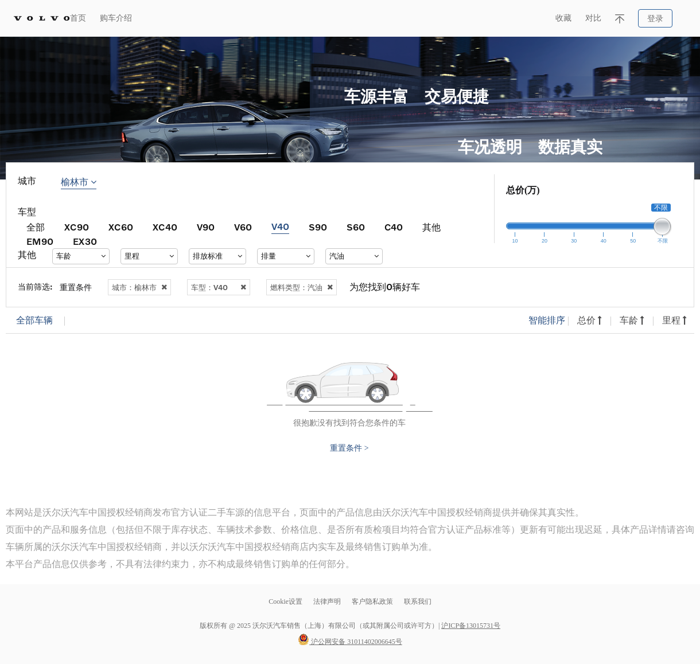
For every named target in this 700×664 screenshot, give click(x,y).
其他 (431, 226)
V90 (206, 226)
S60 (356, 226)
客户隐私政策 (372, 601)
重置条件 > (349, 448)
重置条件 (76, 287)
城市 (27, 181)
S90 (318, 226)
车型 (27, 212)
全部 (35, 226)
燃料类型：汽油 (301, 287)
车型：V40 (218, 287)
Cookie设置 (285, 601)
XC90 (76, 226)
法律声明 (328, 601)
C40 (393, 226)
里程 (674, 320)
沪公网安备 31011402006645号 (350, 642)
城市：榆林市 (139, 287)
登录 (655, 18)
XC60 (120, 226)
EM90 (39, 241)
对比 (593, 18)
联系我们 (417, 601)
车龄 (632, 320)
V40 (280, 226)
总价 (589, 320)
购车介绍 (116, 18)
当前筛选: (35, 286)
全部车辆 (34, 320)
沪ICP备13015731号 (470, 626)
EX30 (85, 241)
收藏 (563, 18)
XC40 (165, 226)
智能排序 (546, 320)
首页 (78, 18)
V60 (243, 226)
